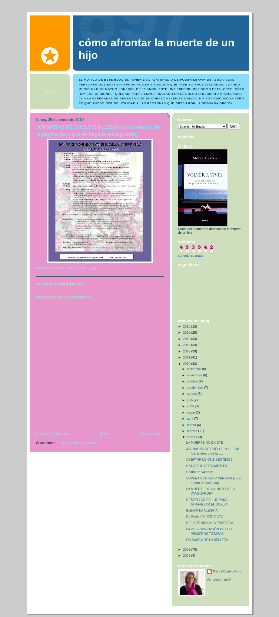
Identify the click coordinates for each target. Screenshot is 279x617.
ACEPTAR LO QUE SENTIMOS (209, 459)
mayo (191, 412)
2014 (187, 339)
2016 (187, 326)
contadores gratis (190, 255)
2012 (187, 351)
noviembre (195, 375)
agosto (192, 393)
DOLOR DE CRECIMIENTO (206, 466)
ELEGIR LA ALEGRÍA (202, 510)
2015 (187, 332)
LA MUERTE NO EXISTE (204, 442)
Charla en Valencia (199, 472)
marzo (192, 425)
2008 (187, 555)
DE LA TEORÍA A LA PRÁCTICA (209, 523)
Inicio (104, 433)
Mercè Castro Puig (227, 571)
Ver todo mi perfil (219, 579)
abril (190, 418)
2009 (187, 549)
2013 (187, 345)
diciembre (194, 369)
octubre (193, 381)
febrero (192, 431)
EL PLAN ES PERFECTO (204, 517)
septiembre (195, 387)
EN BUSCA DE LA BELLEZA (207, 540)
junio (191, 406)
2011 (187, 357)
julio (190, 400)
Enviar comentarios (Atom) (77, 443)
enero (191, 437)
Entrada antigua (151, 433)
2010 (187, 363)
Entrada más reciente (52, 433)
